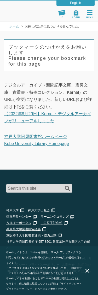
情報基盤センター (18, 216)
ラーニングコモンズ (55, 216)
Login (76, 14)
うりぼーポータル (18, 223)
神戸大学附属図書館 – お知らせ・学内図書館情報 (28, 8)
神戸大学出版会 (39, 210)
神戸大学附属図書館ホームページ (35, 136)
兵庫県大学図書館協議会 (23, 229)
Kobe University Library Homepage (36, 143)
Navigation (89, 14)
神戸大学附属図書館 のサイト (22, 14)
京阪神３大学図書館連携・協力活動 (31, 235)
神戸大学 (12, 210)
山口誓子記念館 (51, 223)
